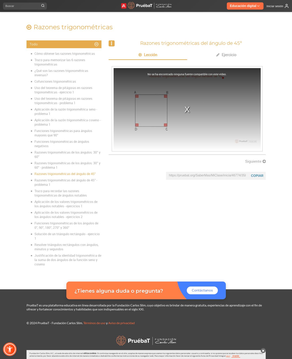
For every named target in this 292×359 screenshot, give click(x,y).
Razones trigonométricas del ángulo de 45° (65, 174)
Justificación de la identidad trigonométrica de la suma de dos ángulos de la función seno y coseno (67, 259)
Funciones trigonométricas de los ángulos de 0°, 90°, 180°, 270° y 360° (66, 225)
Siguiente (255, 161)
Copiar (257, 175)
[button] (10, 349)
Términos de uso (94, 323)
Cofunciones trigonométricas (55, 81)
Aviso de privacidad (121, 323)
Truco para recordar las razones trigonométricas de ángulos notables (60, 193)
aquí (228, 356)
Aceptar (235, 355)
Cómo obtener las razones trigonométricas (64, 53)
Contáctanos (202, 290)
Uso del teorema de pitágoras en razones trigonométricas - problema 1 (63, 100)
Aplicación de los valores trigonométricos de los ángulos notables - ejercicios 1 (65, 204)
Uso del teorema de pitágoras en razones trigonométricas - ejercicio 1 (63, 90)
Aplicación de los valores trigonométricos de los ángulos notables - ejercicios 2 (65, 214)
